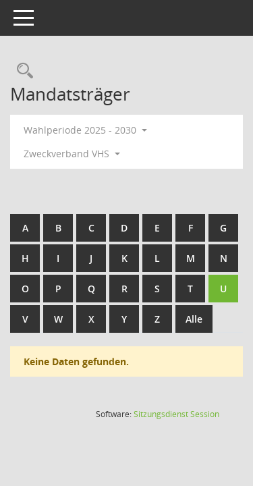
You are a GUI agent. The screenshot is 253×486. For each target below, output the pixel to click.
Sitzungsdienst (176, 414)
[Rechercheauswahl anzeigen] (21, 71)
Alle (194, 319)
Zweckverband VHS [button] (72, 153)
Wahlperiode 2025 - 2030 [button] (85, 130)
